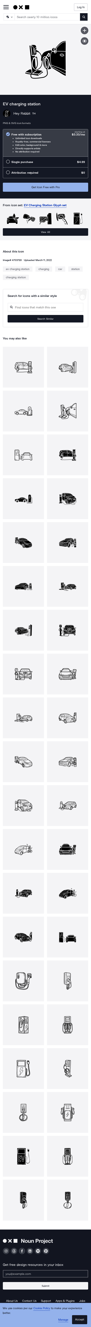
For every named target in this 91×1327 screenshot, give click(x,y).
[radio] (45, 143)
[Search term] (47, 17)
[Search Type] (8, 17)
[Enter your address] (45, 1274)
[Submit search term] (84, 17)
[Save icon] (84, 30)
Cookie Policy (41, 1308)
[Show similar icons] (84, 41)
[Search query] (45, 307)
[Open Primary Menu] (6, 7)
